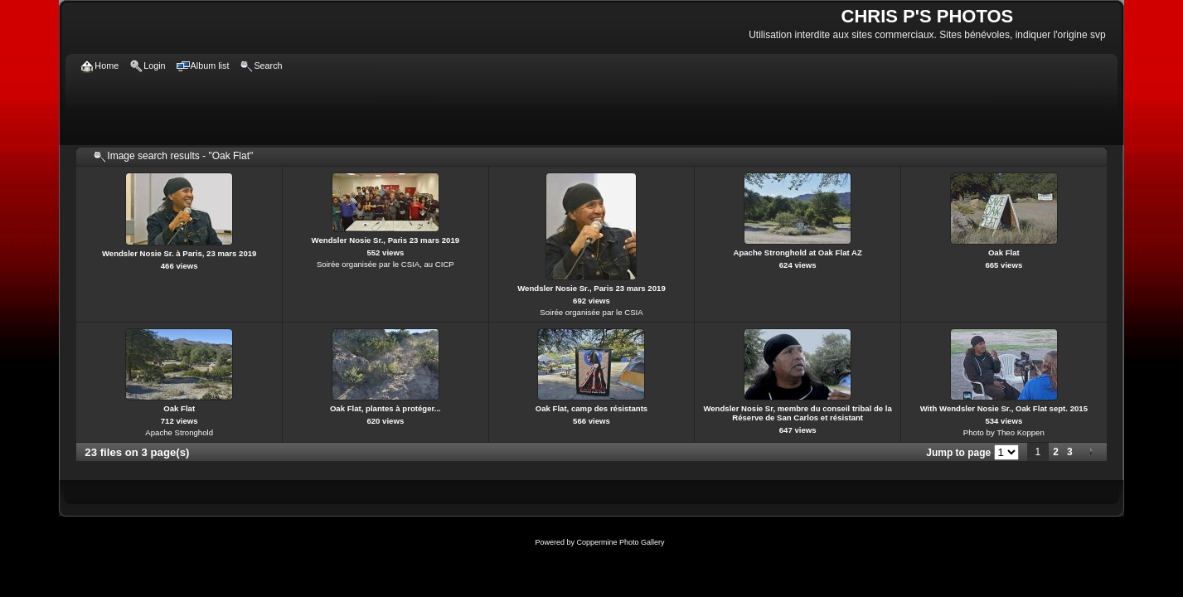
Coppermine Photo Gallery (620, 542)
